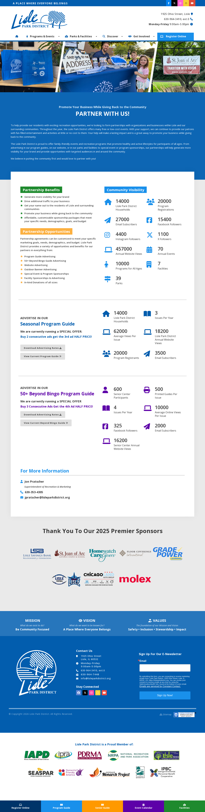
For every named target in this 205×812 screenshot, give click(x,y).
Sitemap (166, 714)
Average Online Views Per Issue (168, 414)
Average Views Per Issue (125, 338)
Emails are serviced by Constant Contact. (160, 686)
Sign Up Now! (165, 695)
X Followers (164, 239)
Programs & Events (41, 36)
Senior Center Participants (122, 396)
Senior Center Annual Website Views (126, 447)
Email (142, 661)
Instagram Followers (128, 239)
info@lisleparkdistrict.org (96, 678)
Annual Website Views (129, 254)
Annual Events (166, 254)
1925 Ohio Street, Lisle (175, 14)
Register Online (173, 36)
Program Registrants (126, 358)
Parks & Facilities (79, 36)
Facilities (163, 268)
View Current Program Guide (43, 356)
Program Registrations (166, 208)
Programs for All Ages (129, 268)
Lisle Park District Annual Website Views (165, 340)
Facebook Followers (169, 224)
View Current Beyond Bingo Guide (46, 423)
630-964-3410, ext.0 (176, 19)
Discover (111, 36)
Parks (119, 283)
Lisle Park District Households (126, 208)
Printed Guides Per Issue (166, 396)
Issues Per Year (164, 318)
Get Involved (139, 36)
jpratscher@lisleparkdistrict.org (48, 497)
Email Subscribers (126, 224)
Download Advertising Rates (43, 348)
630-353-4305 (34, 492)
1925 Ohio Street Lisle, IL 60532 (91, 657)
